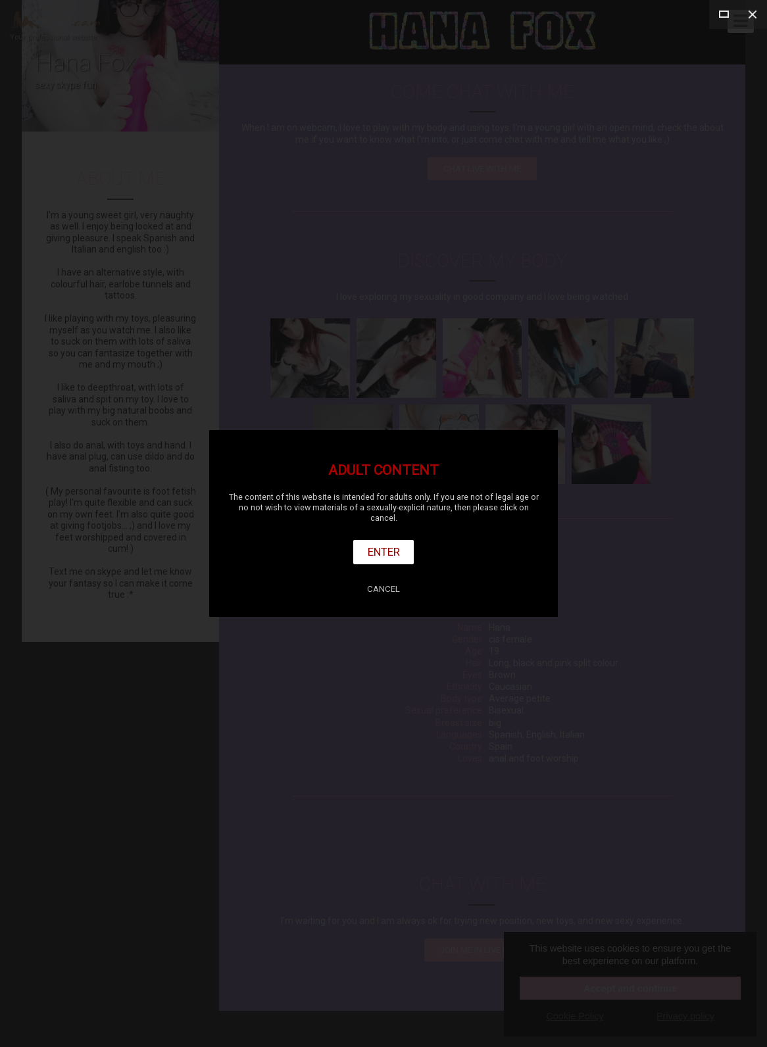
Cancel (383, 589)
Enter (384, 551)
